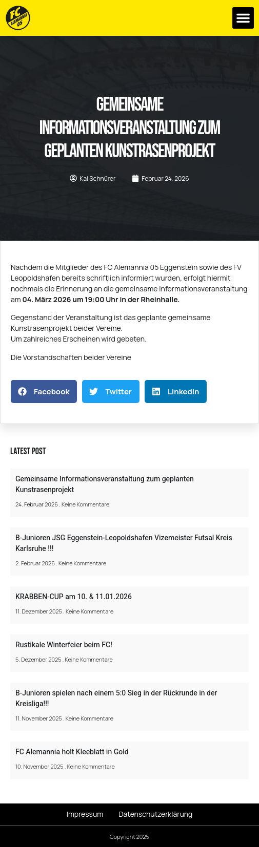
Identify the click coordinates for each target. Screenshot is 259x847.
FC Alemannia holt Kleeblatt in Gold (72, 752)
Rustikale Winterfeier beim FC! (63, 645)
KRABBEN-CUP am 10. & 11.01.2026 (73, 596)
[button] (243, 18)
